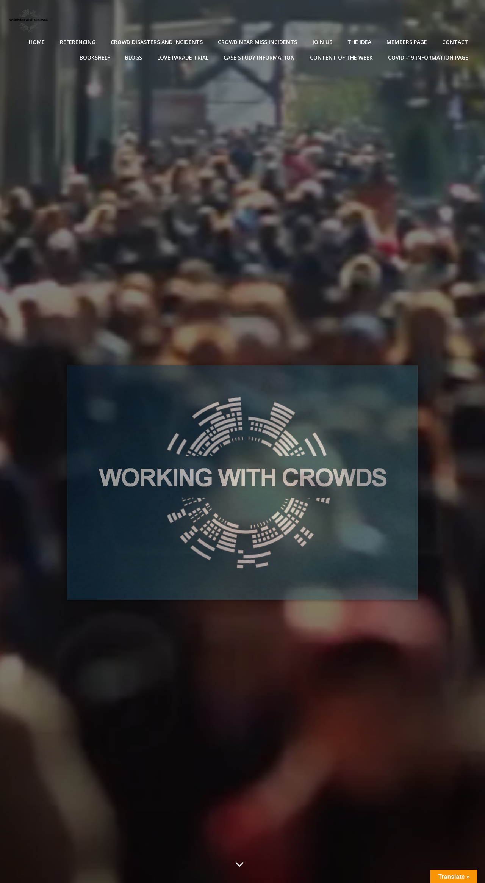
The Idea (359, 41)
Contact (455, 41)
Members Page (406, 41)
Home (37, 41)
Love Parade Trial (182, 57)
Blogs (133, 57)
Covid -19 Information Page (428, 57)
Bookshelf (95, 57)
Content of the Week (341, 57)
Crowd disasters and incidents (157, 41)
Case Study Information (259, 57)
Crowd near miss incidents (257, 41)
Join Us (322, 41)
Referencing (77, 41)
